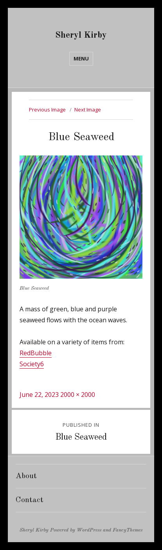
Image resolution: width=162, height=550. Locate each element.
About (26, 476)
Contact (29, 500)
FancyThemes (127, 530)
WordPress (89, 530)
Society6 (32, 364)
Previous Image (47, 109)
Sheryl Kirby (81, 35)
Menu (81, 58)
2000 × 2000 (77, 394)
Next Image (87, 109)
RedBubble (36, 353)
